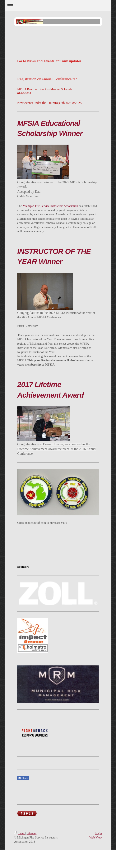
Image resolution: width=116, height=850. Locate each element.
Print (19, 833)
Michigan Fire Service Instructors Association (50, 206)
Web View (95, 837)
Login (98, 833)
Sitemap (31, 833)
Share (23, 778)
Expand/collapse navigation (58, 5)
